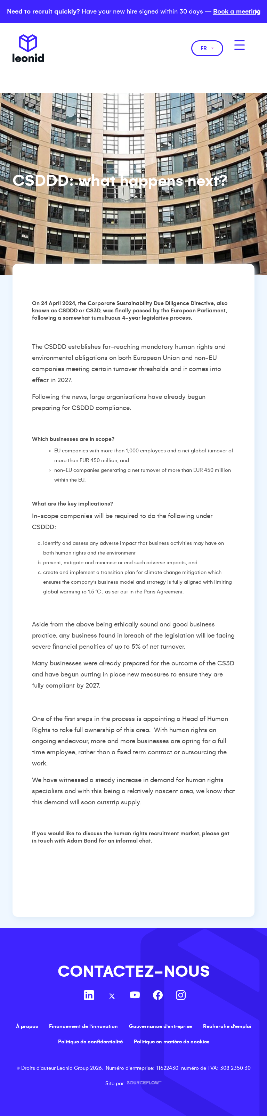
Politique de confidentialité (90, 1041)
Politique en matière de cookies (171, 1041)
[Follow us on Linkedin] (89, 996)
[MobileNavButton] (239, 45)
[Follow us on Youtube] (135, 996)
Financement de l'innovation (83, 1026)
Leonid (28, 48)
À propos (27, 1026)
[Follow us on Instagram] (180, 996)
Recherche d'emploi (227, 1026)
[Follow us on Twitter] (112, 996)
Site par (133, 1083)
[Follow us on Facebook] (158, 996)
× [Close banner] (257, 12)
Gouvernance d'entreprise (160, 1026)
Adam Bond (82, 841)
